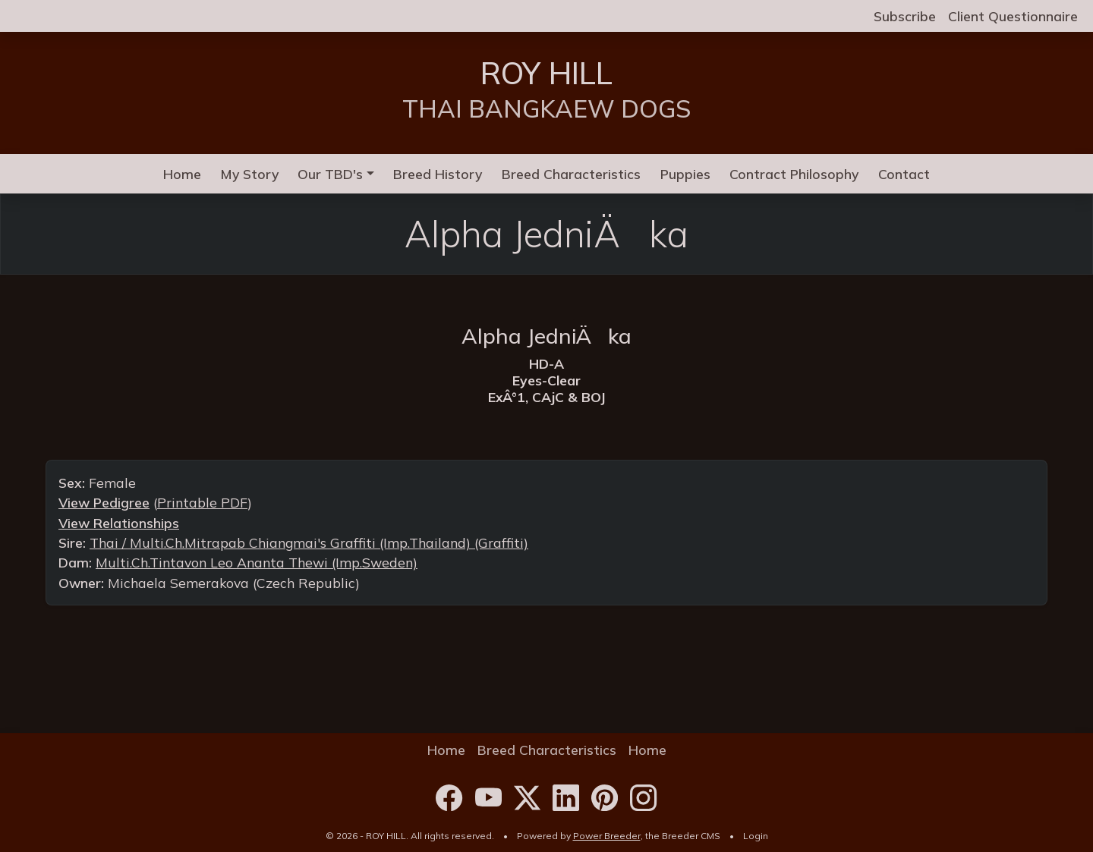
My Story (250, 173)
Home (182, 173)
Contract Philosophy (793, 173)
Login (755, 835)
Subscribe (905, 16)
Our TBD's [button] (330, 173)
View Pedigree (104, 502)
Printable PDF (202, 502)
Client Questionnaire (1013, 16)
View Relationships (118, 522)
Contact (904, 173)
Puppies (685, 173)
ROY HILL (546, 73)
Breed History (437, 173)
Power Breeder (607, 835)
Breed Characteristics (571, 173)
